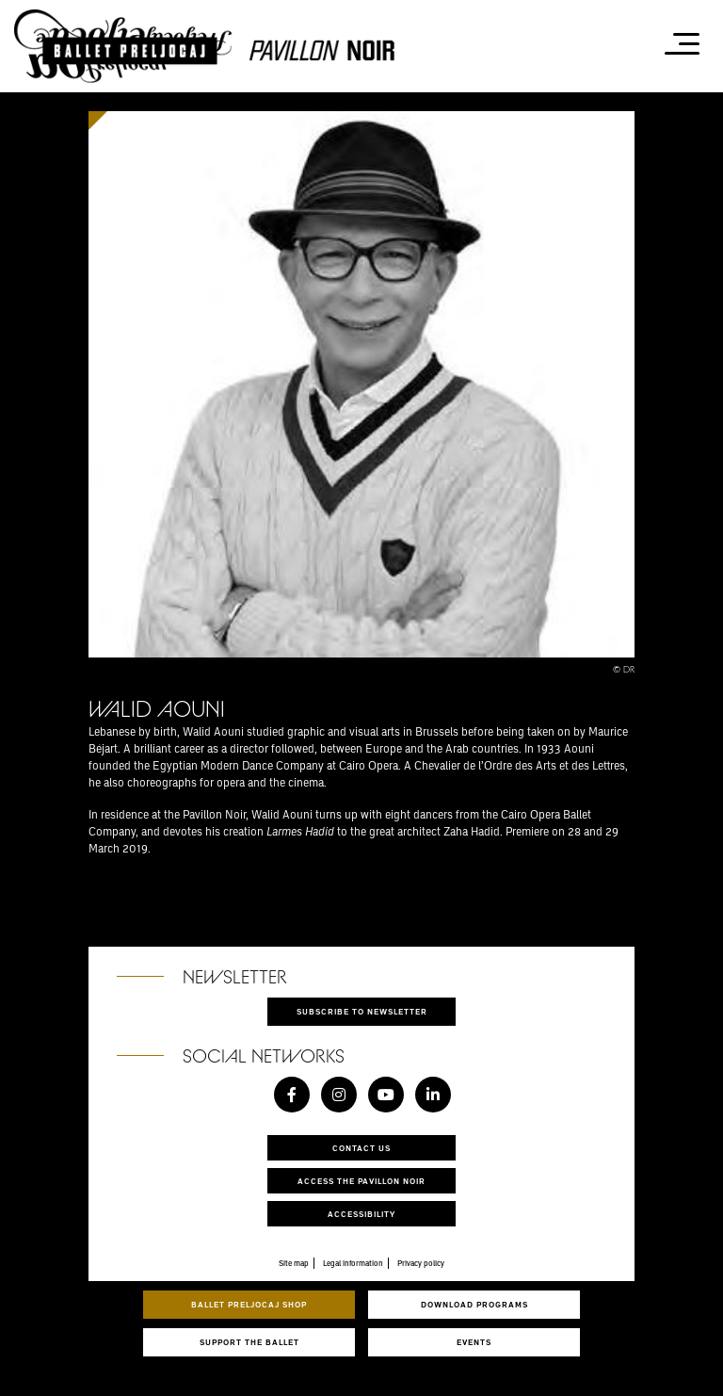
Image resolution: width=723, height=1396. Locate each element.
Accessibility (361, 1214)
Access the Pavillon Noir (361, 1181)
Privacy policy (420, 1263)
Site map (294, 1263)
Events (474, 1342)
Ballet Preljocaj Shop (249, 1304)
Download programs (474, 1304)
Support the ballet (249, 1342)
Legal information (353, 1263)
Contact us (361, 1148)
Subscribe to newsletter (362, 1011)
